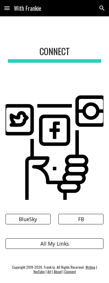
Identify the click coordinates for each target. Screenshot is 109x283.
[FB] (81, 219)
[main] (55, 52)
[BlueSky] (28, 219)
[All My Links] (54, 243)
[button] (7, 8)
